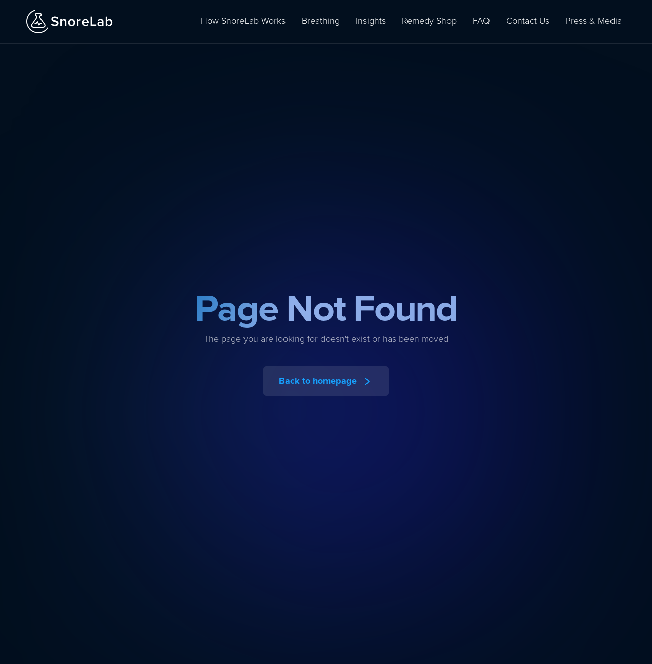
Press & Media (593, 21)
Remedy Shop (429, 21)
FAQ (481, 21)
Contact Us (527, 21)
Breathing (321, 21)
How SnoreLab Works (243, 21)
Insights (371, 21)
